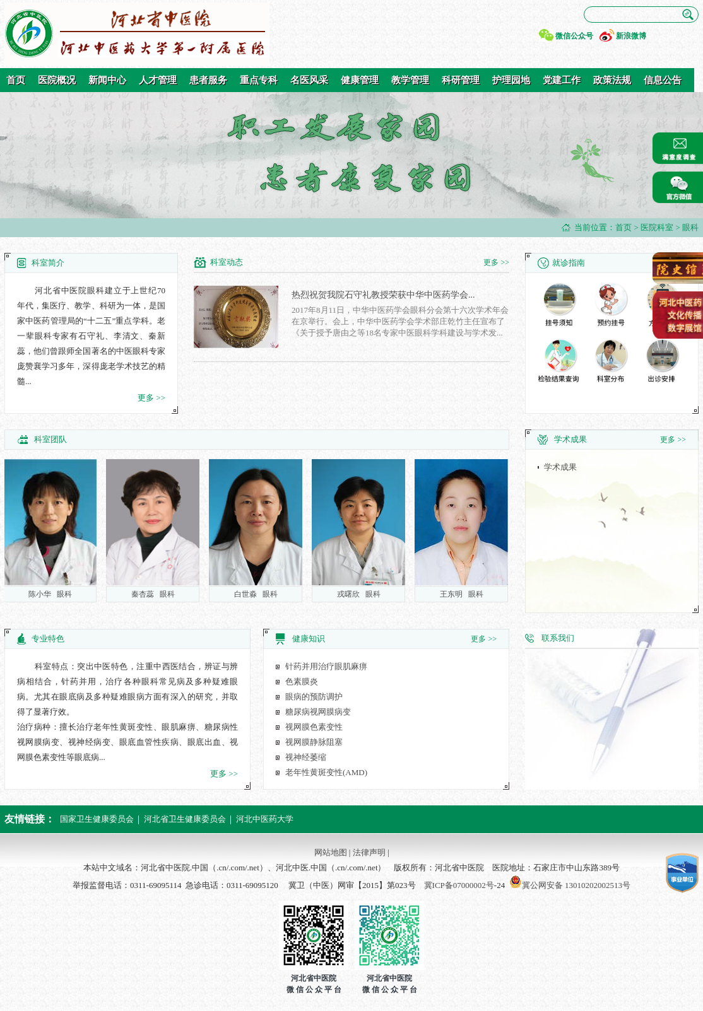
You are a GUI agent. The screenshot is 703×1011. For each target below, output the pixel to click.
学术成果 (560, 467)
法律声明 (369, 852)
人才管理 (158, 80)
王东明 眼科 (463, 594)
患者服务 (208, 80)
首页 (15, 80)
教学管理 (410, 80)
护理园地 (511, 80)
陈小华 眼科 (51, 594)
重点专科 (259, 80)
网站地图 (330, 852)
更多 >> (151, 397)
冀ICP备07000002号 (459, 885)
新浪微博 (631, 36)
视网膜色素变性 (314, 727)
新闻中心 (107, 80)
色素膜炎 (301, 681)
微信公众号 (574, 36)
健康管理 (360, 80)
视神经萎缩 (305, 757)
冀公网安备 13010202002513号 (576, 885)
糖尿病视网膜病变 (318, 711)
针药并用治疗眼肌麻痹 (326, 666)
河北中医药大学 (264, 819)
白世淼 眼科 (257, 594)
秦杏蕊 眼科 (154, 594)
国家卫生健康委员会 (97, 819)
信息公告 (663, 80)
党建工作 (562, 80)
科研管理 (461, 80)
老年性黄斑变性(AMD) (326, 772)
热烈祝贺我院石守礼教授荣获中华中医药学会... (383, 295)
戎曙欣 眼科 (360, 594)
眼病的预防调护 (314, 696)
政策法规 (612, 80)
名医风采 (309, 80)
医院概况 (57, 80)
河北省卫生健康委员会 (185, 819)
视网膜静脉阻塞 (314, 742)
